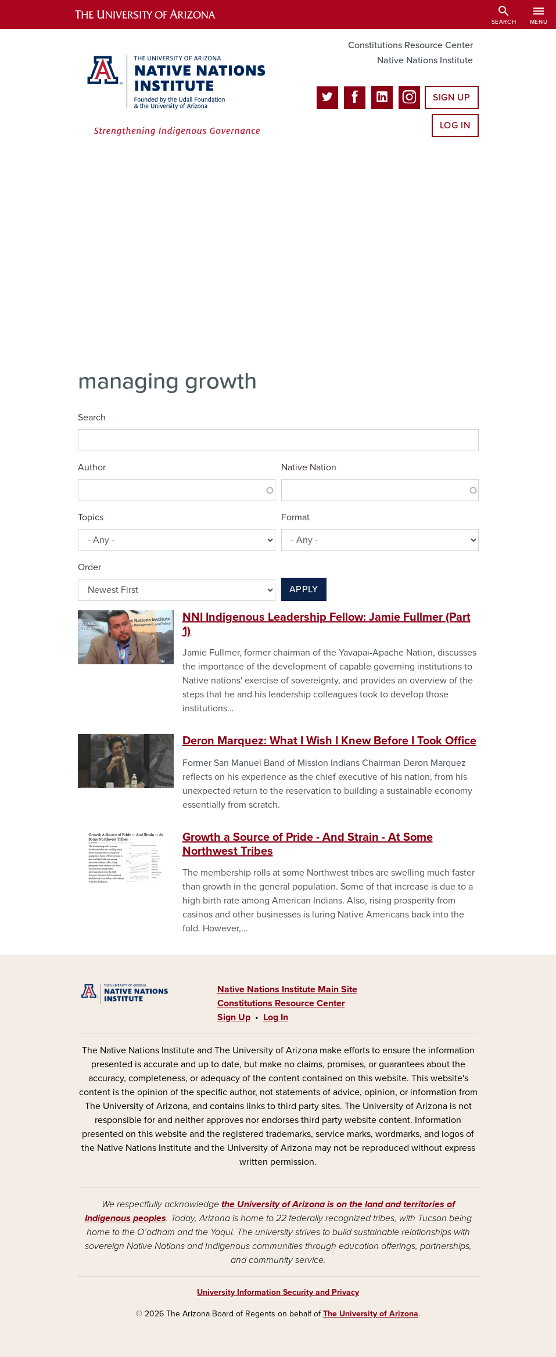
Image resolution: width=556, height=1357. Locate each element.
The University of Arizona (370, 1314)
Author (92, 467)
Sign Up (451, 97)
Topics (90, 517)
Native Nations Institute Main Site (287, 989)
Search (92, 417)
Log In (455, 125)
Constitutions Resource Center (410, 45)
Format (295, 517)
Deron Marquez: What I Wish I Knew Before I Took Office (329, 741)
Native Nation (308, 467)
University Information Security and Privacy (278, 1292)
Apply (303, 589)
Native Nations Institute (425, 60)
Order (89, 567)
